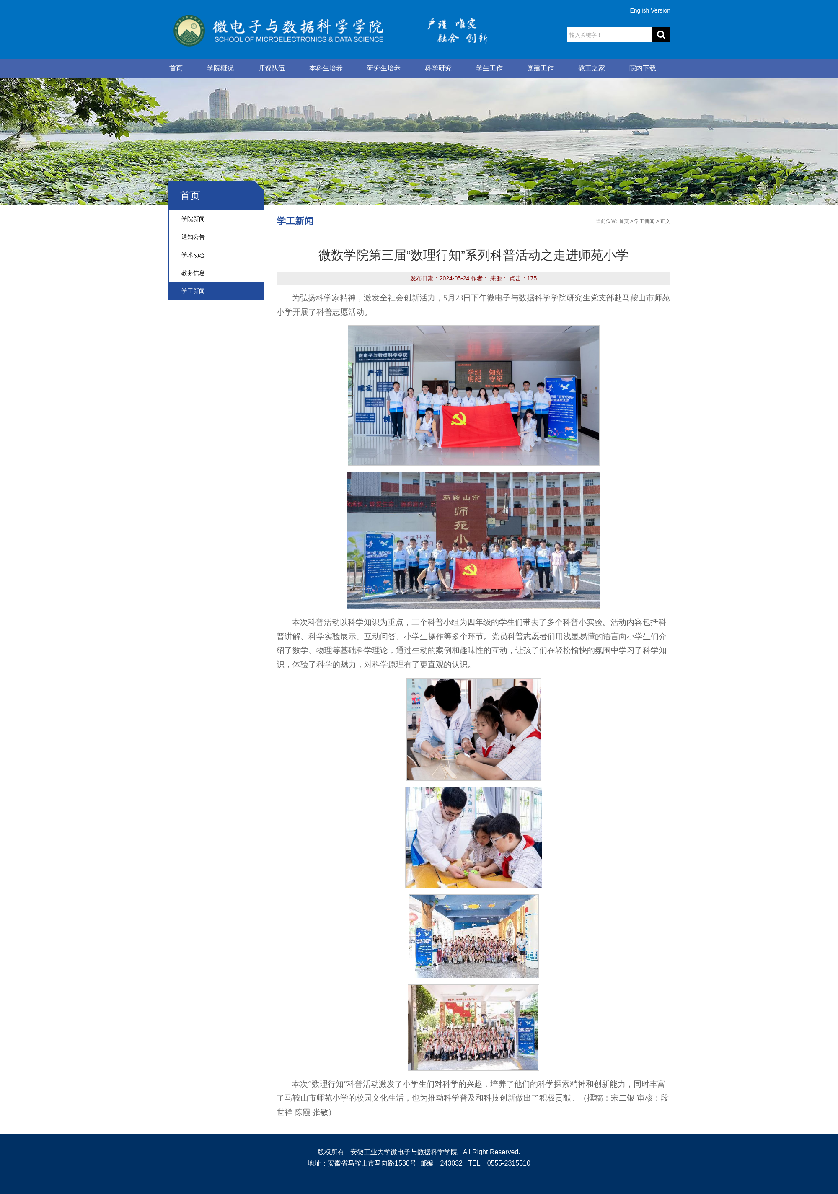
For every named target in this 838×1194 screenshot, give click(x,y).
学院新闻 (193, 218)
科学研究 (438, 68)
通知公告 (193, 236)
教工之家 (591, 68)
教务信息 (193, 272)
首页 (176, 68)
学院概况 (220, 68)
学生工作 (489, 68)
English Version (650, 10)
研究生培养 (384, 68)
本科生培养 (326, 68)
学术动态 (193, 254)
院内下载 (642, 68)
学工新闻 (193, 290)
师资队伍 (271, 68)
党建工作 (540, 68)
